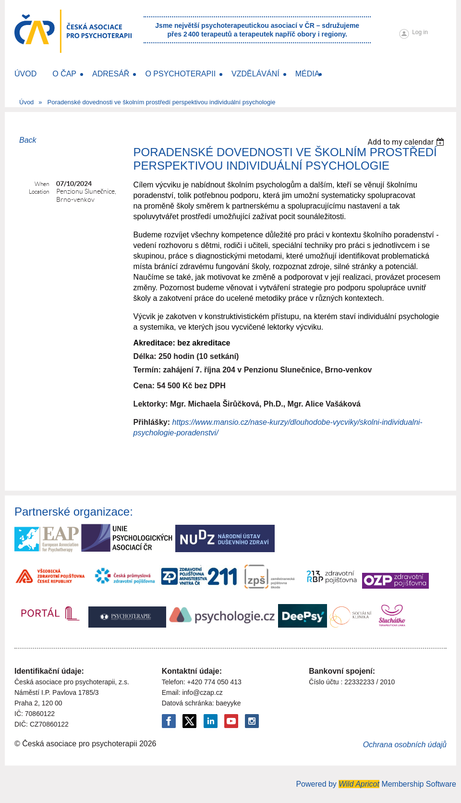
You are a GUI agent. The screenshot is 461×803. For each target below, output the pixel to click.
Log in (420, 32)
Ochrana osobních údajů (405, 745)
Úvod (26, 102)
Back (27, 140)
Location (39, 191)
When (42, 184)
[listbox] (407, 142)
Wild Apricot (359, 784)
